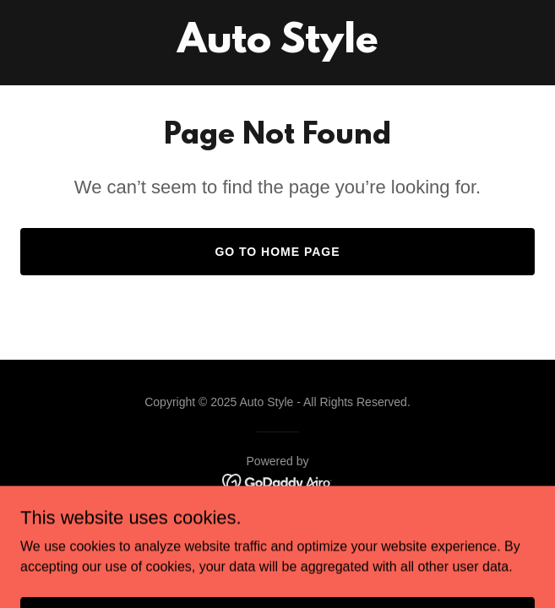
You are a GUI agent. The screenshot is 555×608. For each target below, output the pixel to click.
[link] (277, 48)
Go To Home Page (277, 251)
